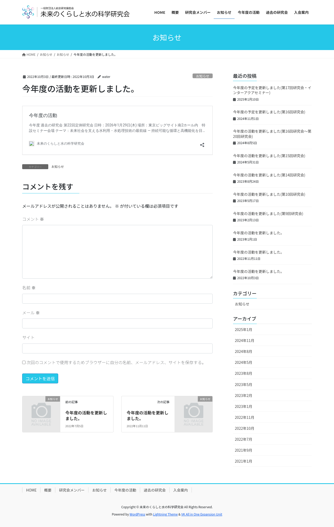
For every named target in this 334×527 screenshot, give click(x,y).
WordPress (137, 514)
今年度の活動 (125, 490)
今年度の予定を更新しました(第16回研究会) (269, 111)
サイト (28, 337)
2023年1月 (243, 406)
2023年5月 (243, 384)
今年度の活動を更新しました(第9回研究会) (268, 213)
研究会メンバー (72, 490)
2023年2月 (243, 395)
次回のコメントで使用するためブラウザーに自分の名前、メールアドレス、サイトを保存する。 (116, 362)
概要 (47, 490)
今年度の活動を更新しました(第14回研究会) (269, 174)
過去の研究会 (155, 490)
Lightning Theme (165, 514)
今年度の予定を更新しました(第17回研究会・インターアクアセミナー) (272, 90)
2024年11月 (244, 340)
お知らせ (202, 75)
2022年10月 (244, 428)
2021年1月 (243, 461)
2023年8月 (243, 373)
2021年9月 (243, 450)
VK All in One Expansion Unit (201, 514)
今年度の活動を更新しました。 (86, 415)
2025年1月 (243, 329)
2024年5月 (243, 362)
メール (31, 312)
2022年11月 (244, 417)
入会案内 (180, 490)
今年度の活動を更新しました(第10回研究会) (269, 194)
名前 (29, 287)
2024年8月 (243, 351)
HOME (31, 490)
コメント (33, 219)
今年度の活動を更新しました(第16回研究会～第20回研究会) (272, 133)
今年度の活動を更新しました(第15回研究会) (269, 155)
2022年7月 (243, 439)
